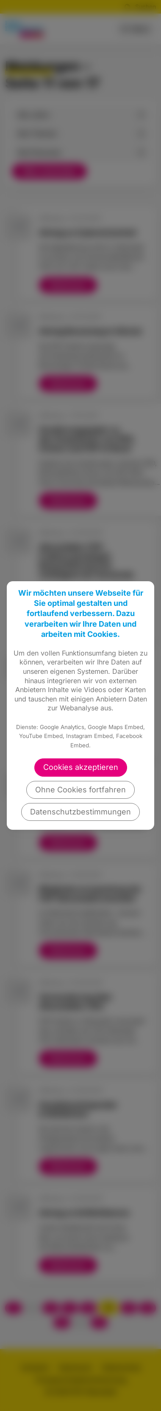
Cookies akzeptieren (80, 767)
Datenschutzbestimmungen (80, 811)
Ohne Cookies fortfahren (80, 789)
